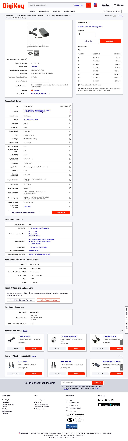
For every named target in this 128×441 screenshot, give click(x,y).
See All (25, 331)
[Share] (120, 16)
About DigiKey (6, 400)
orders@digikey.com (73, 408)
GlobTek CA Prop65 (34, 236)
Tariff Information (39, 409)
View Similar (61, 212)
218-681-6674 (72, 405)
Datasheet (35, 90)
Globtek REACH (33, 234)
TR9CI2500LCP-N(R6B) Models (40, 94)
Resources (56, 11)
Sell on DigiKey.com (8, 404)
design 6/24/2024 (34, 250)
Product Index (9, 15)
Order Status (37, 402)
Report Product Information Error (23, 212)
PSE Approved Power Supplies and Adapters (41, 239)
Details (34, 348)
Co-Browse (71, 411)
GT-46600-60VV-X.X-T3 (31, 120)
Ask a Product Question (49, 300)
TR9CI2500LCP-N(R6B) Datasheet (39, 228)
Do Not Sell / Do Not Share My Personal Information (64, 438)
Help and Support (39, 400)
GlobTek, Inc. (34, 66)
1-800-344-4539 (72, 403)
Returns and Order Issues (41, 406)
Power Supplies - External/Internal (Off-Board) (30, 15)
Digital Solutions (7, 411)
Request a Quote (69, 11)
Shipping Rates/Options (41, 404)
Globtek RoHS (33, 232)
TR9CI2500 (27, 206)
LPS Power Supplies (35, 243)
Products (32, 11)
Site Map (4, 409)
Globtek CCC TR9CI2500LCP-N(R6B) (39, 254)
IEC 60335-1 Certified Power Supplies (40, 241)
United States (23, 433)
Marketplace (5, 402)
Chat (69, 400)
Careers (4, 406)
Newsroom (5, 413)
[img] (13, 6)
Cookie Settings (107, 433)
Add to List (88, 41)
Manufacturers (44, 11)
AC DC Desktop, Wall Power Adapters (57, 15)
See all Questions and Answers (21, 300)
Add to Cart (110, 41)
